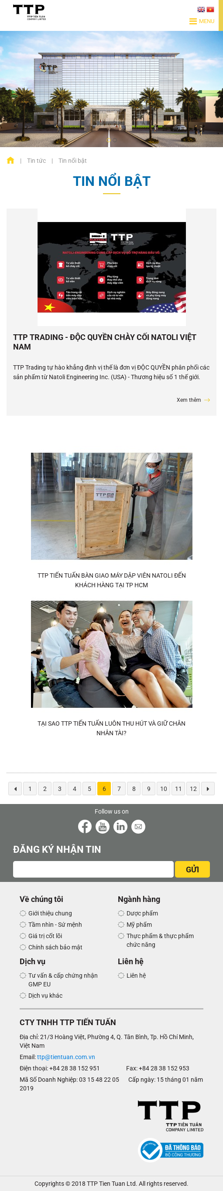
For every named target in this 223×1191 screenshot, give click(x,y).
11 (178, 788)
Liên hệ (136, 975)
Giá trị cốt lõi (45, 935)
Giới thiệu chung (50, 913)
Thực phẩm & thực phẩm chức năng (160, 940)
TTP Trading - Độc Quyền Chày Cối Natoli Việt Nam (104, 342)
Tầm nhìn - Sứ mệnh (55, 924)
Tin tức (36, 160)
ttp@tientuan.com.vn (66, 1056)
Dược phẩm (142, 913)
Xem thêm (189, 400)
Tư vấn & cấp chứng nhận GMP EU (63, 980)
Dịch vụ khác (45, 995)
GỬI (192, 869)
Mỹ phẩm (139, 924)
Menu (201, 21)
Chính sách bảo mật (55, 947)
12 (193, 788)
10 (163, 788)
